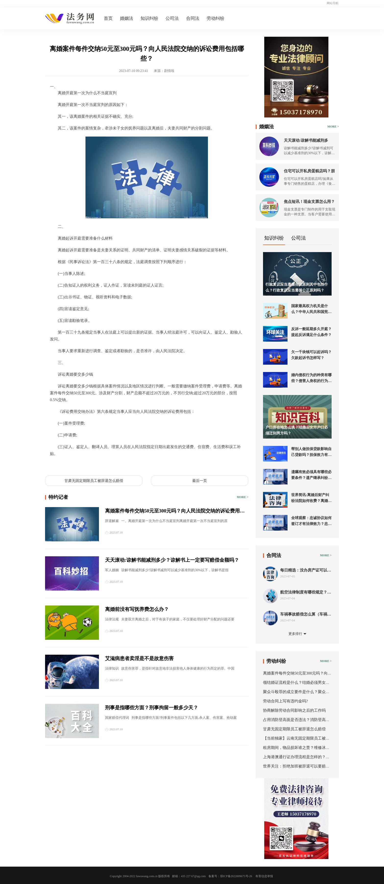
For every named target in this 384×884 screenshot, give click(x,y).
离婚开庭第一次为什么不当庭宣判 (92, 465)
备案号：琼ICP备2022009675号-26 (230, 876)
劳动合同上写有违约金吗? (285, 701)
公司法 (172, 18)
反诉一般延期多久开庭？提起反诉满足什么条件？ (311, 332)
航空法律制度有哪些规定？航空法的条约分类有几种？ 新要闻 (305, 592)
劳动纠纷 (215, 18)
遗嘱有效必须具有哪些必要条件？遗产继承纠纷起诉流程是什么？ (311, 475)
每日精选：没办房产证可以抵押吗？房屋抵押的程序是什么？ (305, 570)
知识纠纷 (149, 18)
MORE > (242, 497)
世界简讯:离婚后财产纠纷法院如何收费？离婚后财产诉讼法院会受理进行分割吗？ (311, 498)
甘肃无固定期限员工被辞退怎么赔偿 (93, 481)
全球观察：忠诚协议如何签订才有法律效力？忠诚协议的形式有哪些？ (311, 521)
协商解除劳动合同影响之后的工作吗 (294, 710)
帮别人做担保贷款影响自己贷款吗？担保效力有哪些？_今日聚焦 (311, 452)
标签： (56, 465)
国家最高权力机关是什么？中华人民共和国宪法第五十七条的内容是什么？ (311, 309)
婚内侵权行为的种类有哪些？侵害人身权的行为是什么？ (311, 378)
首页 (108, 18)
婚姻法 (126, 18)
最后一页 (199, 481)
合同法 (192, 18)
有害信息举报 (264, 876)
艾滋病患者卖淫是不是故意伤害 (139, 658)
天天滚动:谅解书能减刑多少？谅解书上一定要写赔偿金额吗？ (172, 560)
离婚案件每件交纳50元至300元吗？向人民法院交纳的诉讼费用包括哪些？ (175, 511)
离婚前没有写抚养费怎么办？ (137, 609)
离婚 (126, 465)
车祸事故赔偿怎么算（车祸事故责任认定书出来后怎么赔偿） (305, 614)
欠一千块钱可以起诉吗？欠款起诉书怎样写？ (311, 355)
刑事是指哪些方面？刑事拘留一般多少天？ (151, 707)
